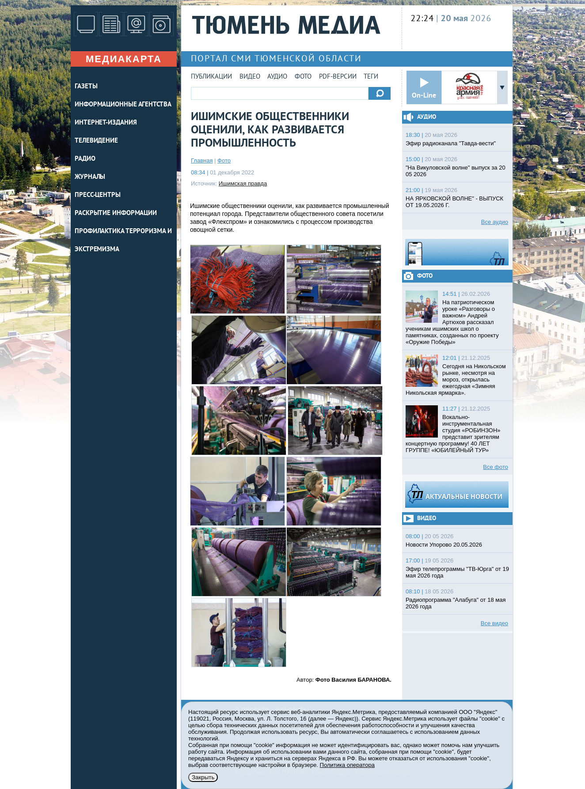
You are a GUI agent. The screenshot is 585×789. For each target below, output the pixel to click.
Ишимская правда (243, 183)
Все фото (495, 467)
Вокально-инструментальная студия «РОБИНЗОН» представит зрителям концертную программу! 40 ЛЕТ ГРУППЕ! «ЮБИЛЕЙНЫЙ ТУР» (453, 433)
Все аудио (494, 222)
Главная (202, 160)
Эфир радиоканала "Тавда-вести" (451, 143)
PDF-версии (338, 77)
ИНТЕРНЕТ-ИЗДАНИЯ (106, 123)
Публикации (211, 77)
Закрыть (203, 777)
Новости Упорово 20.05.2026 (444, 544)
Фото (303, 77)
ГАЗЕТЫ (86, 87)
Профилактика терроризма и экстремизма (123, 240)
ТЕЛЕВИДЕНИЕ (96, 141)
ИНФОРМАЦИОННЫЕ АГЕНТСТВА (123, 105)
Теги (371, 77)
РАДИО (85, 159)
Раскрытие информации (116, 213)
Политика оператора (347, 765)
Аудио (277, 77)
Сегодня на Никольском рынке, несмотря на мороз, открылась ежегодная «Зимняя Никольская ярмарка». (456, 379)
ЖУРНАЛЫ (90, 177)
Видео (249, 77)
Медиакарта (124, 58)
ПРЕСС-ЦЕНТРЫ (98, 195)
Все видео (494, 623)
